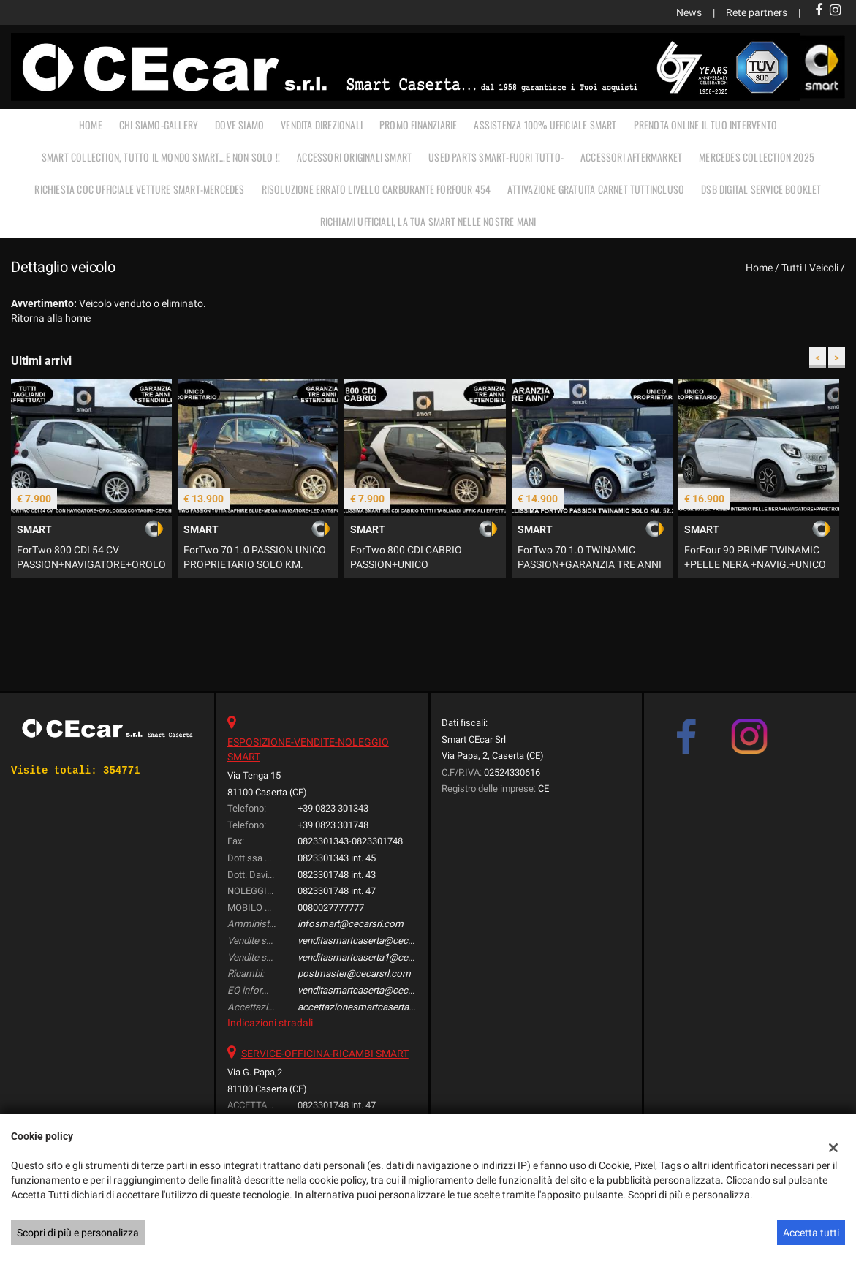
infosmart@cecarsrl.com (351, 923)
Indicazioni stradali (270, 1023)
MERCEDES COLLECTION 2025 (756, 156)
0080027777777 (331, 907)
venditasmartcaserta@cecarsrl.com (373, 940)
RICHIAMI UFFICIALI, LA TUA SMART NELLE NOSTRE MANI (428, 221)
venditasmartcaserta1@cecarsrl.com (375, 957)
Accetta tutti (811, 1232)
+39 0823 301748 (333, 825)
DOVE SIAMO (239, 124)
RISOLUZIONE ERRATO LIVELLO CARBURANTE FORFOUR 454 (376, 189)
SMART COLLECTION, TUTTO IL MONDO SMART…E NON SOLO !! (161, 156)
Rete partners (756, 12)
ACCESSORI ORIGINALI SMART (354, 156)
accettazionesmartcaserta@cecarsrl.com (385, 1007)
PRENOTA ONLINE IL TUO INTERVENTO (705, 124)
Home (90, 124)
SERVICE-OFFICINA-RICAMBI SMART (325, 1053)
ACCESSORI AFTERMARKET (631, 156)
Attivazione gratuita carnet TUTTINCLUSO (595, 189)
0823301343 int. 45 (337, 857)
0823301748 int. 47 (337, 890)
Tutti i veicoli (809, 267)
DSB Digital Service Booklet (761, 189)
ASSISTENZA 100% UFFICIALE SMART (545, 124)
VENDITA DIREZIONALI (322, 124)
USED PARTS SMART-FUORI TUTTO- (496, 156)
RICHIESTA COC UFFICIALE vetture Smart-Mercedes (139, 189)
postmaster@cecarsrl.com (354, 973)
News (689, 12)
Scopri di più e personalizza (78, 1232)
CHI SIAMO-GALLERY (158, 124)
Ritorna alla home (51, 318)
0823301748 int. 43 (337, 874)
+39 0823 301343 (333, 808)
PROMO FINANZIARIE (418, 124)
